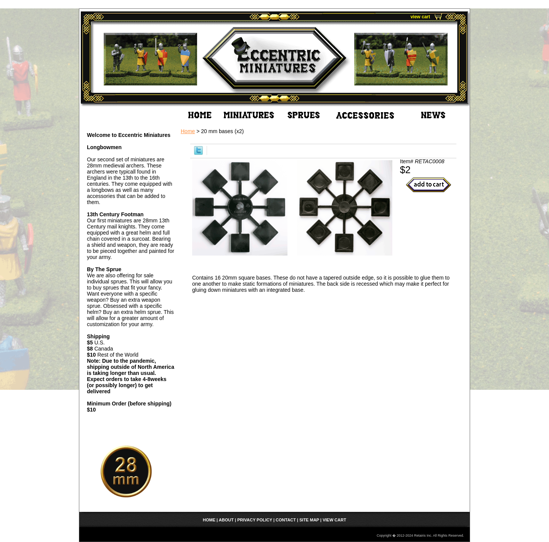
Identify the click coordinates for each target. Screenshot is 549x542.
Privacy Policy (254, 520)
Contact (286, 520)
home (209, 520)
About (226, 520)
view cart (420, 16)
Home (188, 131)
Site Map (309, 520)
